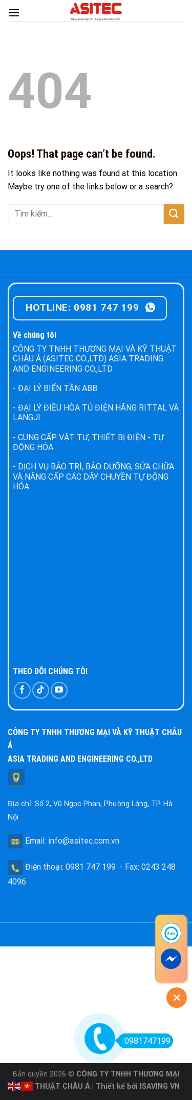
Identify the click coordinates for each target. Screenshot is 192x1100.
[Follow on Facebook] (22, 690)
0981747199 (144, 1041)
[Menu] (14, 12)
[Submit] (174, 214)
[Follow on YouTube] (59, 690)
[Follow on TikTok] (40, 690)
